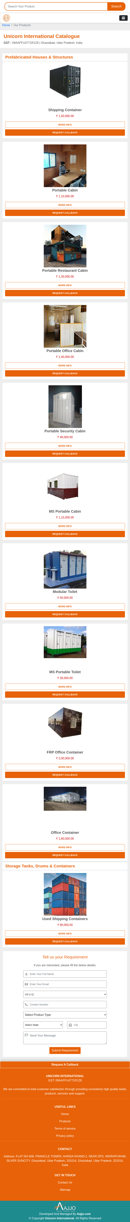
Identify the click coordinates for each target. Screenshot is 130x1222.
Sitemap (65, 1189)
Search (116, 6)
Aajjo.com (84, 1213)
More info (65, 124)
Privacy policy (65, 1135)
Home (6, 25)
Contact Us (65, 1182)
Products (65, 1121)
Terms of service (65, 1128)
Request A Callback (65, 1064)
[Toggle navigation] (123, 18)
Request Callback (65, 132)
